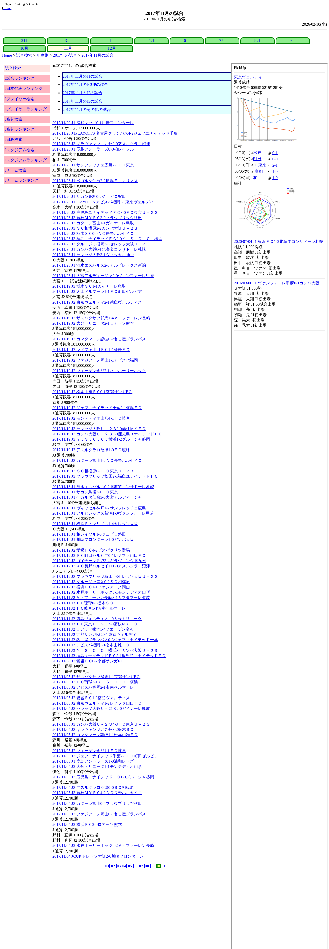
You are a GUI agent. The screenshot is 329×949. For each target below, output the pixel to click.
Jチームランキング (22, 180)
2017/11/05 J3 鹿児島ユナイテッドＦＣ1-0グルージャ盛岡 (103, 777)
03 (119, 866)
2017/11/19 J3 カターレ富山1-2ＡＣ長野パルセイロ (97, 460)
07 (141, 866)
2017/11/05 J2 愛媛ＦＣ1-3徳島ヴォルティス (91, 698)
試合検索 (24, 55)
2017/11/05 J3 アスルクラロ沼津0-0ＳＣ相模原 (93, 787)
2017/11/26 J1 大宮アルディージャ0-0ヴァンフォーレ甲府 (103, 276)
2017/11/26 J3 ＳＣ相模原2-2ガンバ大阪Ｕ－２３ (95, 228)
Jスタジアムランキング (26, 160)
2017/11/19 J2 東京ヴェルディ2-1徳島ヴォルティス (97, 302)
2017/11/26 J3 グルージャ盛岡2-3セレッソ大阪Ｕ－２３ (101, 244)
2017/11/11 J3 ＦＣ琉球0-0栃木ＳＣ (83, 603)
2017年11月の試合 (97, 55)
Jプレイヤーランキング (26, 109)
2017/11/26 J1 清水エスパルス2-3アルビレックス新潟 (99, 265)
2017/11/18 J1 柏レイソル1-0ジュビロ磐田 (89, 534)
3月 (68, 40)
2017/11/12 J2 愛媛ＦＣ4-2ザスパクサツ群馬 (91, 550)
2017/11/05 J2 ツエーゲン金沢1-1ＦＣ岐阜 (89, 750)
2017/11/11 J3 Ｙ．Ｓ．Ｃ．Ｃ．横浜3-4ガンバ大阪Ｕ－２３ (105, 650)
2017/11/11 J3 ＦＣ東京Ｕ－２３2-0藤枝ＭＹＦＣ (95, 624)
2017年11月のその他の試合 (87, 109)
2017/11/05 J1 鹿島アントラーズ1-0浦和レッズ (93, 761)
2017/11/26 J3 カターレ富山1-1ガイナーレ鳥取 (93, 223)
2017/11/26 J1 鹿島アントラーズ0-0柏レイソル (93, 149)
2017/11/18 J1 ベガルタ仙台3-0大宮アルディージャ (97, 497)
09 (153, 866)
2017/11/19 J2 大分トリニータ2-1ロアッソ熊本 (93, 323)
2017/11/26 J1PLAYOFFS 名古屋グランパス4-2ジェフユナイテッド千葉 (115, 133)
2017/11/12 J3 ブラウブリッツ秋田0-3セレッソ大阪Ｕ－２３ (105, 576)
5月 (152, 40)
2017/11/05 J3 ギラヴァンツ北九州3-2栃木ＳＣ (93, 729)
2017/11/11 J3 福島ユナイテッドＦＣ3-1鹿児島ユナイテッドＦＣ (109, 656)
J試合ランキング (19, 78)
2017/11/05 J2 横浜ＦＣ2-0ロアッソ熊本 (87, 824)
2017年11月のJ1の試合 (82, 76)
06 (136, 866)
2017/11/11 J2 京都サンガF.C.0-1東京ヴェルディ (94, 634)
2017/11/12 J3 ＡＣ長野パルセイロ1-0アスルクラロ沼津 (101, 566)
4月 (112, 40)
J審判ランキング (19, 129)
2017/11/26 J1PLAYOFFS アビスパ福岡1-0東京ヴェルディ (103, 202)
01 (107, 866)
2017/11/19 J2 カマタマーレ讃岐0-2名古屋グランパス (99, 339)
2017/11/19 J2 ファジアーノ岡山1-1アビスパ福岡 (95, 360)
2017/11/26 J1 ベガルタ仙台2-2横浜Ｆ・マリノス (95, 181)
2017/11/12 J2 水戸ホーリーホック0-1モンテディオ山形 (101, 592)
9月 (293, 40)
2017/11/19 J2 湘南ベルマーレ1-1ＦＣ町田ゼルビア (97, 291)
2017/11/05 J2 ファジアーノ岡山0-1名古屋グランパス (99, 814)
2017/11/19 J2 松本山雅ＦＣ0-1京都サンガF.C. (92, 392)
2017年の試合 (65, 55)
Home (7, 8)
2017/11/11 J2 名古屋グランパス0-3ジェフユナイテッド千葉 (105, 640)
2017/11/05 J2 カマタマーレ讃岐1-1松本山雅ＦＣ (95, 735)
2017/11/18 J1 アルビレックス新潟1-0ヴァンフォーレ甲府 (103, 513)
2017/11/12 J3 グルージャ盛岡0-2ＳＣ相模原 (91, 582)
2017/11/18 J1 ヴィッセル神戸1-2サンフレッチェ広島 (99, 508)
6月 (187, 40)
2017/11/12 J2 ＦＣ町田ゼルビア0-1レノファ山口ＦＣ (99, 555)
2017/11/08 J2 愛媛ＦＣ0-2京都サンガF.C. (88, 661)
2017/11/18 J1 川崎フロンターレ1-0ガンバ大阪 (93, 539)
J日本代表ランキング (24, 88)
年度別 (42, 55)
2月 (24, 40)
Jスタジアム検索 (19, 150)
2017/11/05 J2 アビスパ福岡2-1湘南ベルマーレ (93, 687)
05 (130, 866)
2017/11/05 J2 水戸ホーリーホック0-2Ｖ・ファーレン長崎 (103, 845)
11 (164, 866)
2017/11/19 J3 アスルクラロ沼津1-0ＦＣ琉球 (91, 450)
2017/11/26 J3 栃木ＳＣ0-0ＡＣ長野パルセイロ (93, 233)
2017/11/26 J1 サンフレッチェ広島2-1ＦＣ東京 (93, 165)
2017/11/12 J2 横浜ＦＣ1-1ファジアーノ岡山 (91, 587)
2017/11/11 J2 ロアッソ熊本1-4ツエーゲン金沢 (93, 629)
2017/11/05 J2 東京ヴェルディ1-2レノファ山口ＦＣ (97, 703)
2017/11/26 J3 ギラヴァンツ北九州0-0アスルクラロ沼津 (101, 144)
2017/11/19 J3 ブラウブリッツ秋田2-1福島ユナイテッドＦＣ (105, 476)
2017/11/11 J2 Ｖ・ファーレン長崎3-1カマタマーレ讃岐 (101, 597)
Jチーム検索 (15, 170)
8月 (257, 40)
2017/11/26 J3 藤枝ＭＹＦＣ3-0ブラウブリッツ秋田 (97, 218)
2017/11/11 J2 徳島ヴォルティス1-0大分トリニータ (97, 619)
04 (124, 866)
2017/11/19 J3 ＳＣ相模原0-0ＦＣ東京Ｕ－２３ (93, 471)
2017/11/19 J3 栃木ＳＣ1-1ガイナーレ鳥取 (89, 286)
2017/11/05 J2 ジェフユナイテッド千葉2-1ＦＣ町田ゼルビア (105, 756)
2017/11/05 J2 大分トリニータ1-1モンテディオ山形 (97, 766)
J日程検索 (13, 139)
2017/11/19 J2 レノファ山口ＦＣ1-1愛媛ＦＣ (91, 349)
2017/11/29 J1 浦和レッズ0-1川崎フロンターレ (93, 123)
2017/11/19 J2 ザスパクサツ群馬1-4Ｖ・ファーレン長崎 (101, 318)
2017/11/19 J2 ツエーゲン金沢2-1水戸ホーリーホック (99, 371)
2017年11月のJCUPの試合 (85, 84)
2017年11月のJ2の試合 (82, 93)
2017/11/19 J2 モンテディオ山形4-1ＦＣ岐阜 (91, 418)
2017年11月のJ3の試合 (82, 101)
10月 (24, 48)
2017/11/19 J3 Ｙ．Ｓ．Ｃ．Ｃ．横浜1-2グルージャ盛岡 (101, 439)
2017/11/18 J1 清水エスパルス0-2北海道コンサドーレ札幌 (103, 487)
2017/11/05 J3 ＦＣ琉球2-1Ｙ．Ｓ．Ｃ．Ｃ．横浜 (95, 682)
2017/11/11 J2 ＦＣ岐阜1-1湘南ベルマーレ (89, 608)
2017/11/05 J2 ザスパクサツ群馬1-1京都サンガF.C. (96, 677)
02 (113, 866)
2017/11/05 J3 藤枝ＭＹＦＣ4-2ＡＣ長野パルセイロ (97, 793)
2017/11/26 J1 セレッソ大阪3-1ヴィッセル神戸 (93, 255)
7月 (222, 40)
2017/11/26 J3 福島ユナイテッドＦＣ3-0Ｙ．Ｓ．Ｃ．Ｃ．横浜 (107, 239)
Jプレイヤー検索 (19, 99)
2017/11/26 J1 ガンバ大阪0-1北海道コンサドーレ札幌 (99, 249)
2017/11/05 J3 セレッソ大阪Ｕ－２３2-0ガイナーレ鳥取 (101, 708)
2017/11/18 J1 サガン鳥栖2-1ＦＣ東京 (85, 492)
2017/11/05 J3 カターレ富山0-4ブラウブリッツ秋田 (97, 803)
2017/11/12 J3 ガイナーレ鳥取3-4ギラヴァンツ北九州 (99, 561)
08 (147, 866)
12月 (112, 48)
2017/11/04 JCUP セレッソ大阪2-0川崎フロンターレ (97, 856)
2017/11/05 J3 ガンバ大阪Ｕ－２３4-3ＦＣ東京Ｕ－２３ (101, 724)
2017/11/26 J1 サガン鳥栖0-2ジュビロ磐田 (89, 196)
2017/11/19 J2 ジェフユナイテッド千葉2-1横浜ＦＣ (97, 408)
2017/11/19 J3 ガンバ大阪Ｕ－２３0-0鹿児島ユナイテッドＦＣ (107, 434)
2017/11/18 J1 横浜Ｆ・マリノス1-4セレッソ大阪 (95, 524)
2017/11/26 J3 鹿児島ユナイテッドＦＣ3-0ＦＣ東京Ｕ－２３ (105, 212)
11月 (68, 48)
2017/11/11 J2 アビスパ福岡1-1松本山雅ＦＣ (91, 645)
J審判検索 (13, 119)
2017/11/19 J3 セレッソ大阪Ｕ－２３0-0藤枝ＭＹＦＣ (99, 429)
